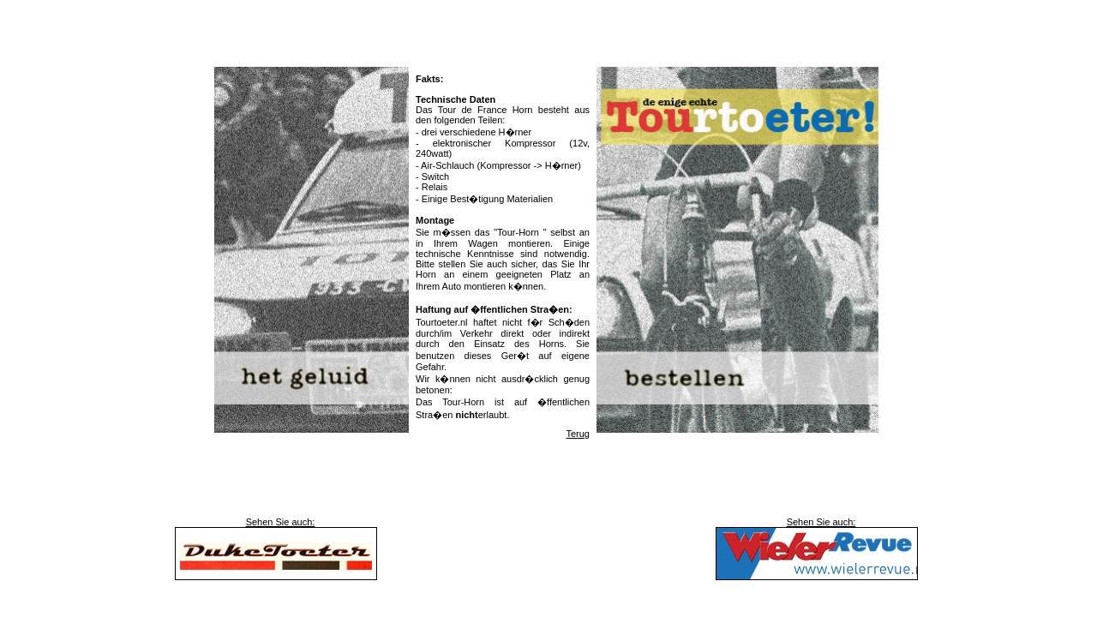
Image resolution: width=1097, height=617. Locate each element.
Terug (578, 433)
